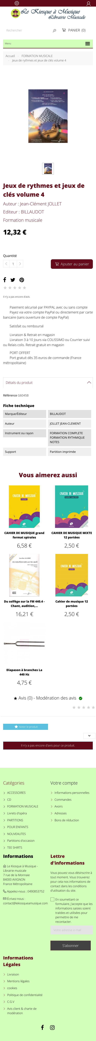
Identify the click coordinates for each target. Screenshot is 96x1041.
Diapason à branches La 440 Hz (24, 672)
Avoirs (59, 806)
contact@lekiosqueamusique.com (25, 903)
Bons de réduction (67, 820)
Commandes (63, 800)
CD (9, 800)
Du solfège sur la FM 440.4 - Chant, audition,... (24, 604)
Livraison (13, 974)
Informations (18, 856)
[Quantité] (13, 264)
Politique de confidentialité (25, 995)
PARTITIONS (15, 820)
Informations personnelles (72, 793)
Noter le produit (25, 726)
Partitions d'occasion (21, 841)
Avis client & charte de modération (22, 1011)
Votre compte (64, 783)
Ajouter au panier (72, 264)
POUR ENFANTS (17, 827)
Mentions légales (18, 981)
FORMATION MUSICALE (22, 806)
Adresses (61, 813)
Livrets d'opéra (17, 813)
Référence (10, 395)
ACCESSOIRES (16, 793)
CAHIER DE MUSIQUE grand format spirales (24, 535)
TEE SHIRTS (14, 848)
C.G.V (10, 1002)
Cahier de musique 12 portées (71, 604)
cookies (12, 988)
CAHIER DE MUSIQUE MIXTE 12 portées (71, 535)
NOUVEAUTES (16, 834)
